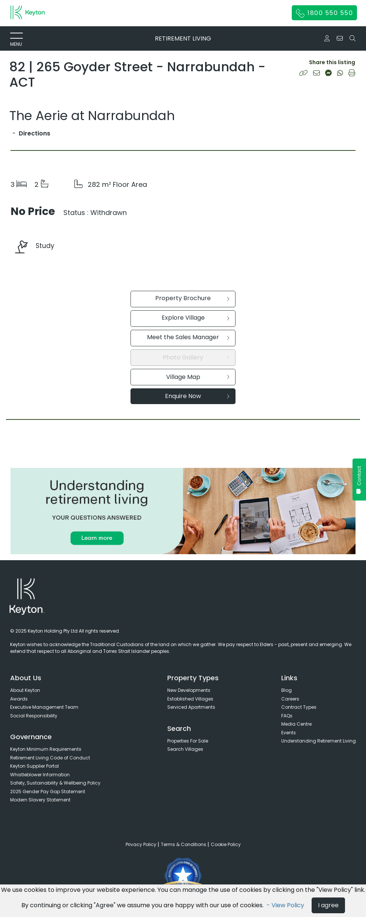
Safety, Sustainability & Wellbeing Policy (55, 783)
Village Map (198, 377)
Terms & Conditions (184, 844)
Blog (286, 690)
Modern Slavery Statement (40, 800)
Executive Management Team (44, 707)
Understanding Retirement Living (318, 741)
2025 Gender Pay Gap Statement (47, 791)
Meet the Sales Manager (188, 337)
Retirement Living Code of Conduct (50, 758)
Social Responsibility (33, 716)
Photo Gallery (196, 357)
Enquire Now (197, 396)
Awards (19, 699)
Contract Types (298, 707)
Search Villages (185, 749)
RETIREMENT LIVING (183, 38)
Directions (34, 133)
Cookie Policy (226, 844)
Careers (290, 699)
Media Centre (296, 724)
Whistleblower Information (40, 774)
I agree (328, 905)
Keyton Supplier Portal (34, 766)
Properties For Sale (187, 741)
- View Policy (286, 905)
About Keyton (25, 690)
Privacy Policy (142, 844)
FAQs (286, 716)
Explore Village (196, 317)
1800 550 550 (324, 13)
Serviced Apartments (191, 707)
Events (288, 732)
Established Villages (190, 699)
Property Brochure (192, 298)
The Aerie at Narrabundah (92, 116)
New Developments (188, 690)
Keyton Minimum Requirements (45, 749)
